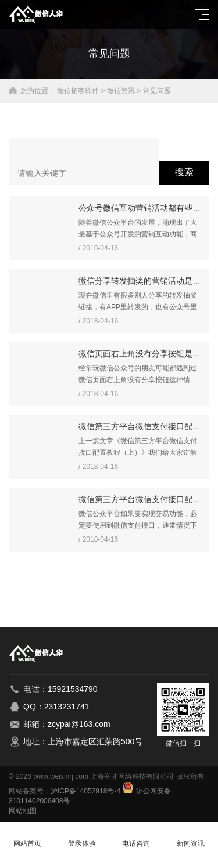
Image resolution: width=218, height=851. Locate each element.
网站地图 (23, 811)
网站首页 (27, 837)
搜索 (184, 172)
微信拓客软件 (78, 91)
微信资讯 (121, 91)
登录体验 (82, 837)
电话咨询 (136, 837)
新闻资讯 (190, 837)
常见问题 (157, 91)
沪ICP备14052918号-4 (85, 791)
